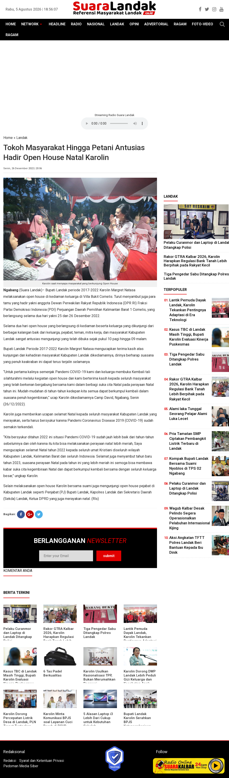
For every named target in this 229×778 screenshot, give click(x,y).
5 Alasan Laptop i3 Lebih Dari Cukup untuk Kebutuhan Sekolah (98, 720)
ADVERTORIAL (156, 24)
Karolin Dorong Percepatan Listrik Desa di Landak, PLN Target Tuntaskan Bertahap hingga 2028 (19, 724)
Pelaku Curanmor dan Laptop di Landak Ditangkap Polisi (17, 635)
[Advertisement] (114, 76)
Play (216, 765)
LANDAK (117, 24)
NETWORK (29, 24)
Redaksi (9, 761)
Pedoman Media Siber (20, 766)
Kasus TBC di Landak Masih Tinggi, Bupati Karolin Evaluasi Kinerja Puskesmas (20, 677)
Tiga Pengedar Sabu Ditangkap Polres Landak (99, 633)
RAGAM (180, 24)
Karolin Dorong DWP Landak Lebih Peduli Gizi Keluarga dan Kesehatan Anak (140, 677)
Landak (22, 138)
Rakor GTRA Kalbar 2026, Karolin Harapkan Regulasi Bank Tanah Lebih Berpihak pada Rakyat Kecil (58, 639)
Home (8, 138)
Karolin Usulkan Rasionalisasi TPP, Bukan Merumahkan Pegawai (99, 677)
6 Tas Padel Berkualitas (52, 673)
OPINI (134, 24)
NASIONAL (96, 24)
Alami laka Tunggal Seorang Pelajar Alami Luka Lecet (188, 413)
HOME (11, 24)
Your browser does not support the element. (114, 123)
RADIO (76, 24)
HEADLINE (57, 24)
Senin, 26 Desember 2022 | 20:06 (22, 168)
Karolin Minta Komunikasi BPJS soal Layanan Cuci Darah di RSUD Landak (57, 722)
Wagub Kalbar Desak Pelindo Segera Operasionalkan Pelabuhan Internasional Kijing (189, 518)
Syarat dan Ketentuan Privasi (41, 761)
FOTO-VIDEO (202, 24)
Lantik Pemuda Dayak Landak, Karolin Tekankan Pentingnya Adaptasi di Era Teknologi (140, 637)
